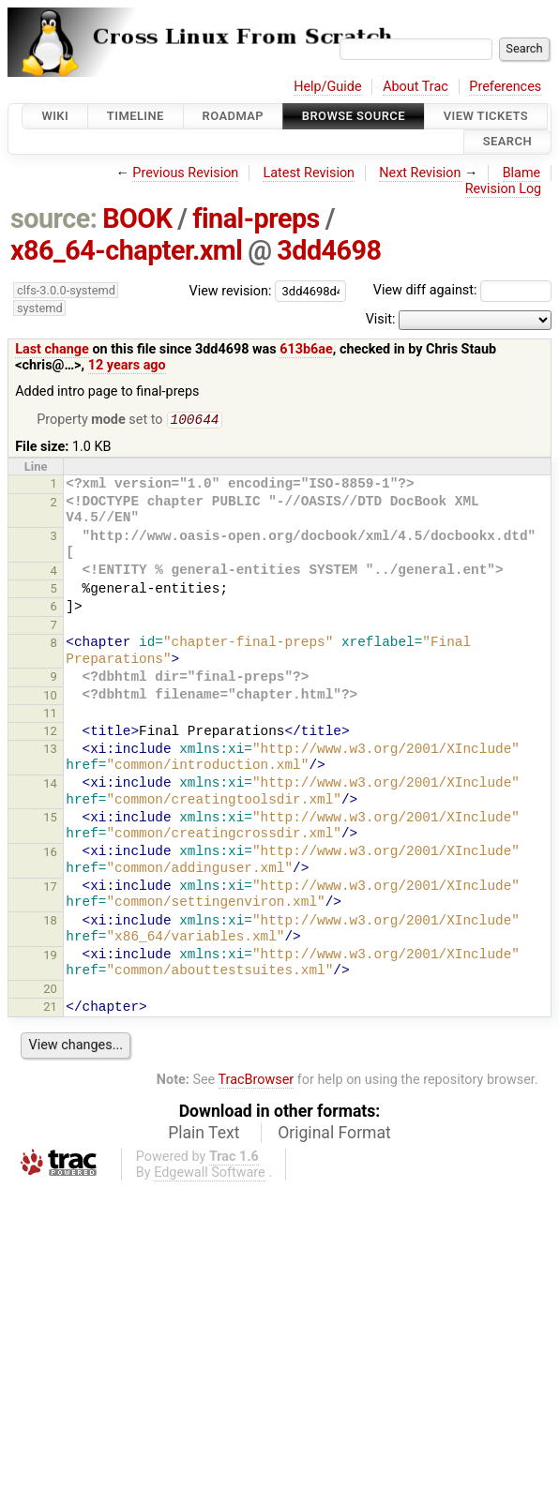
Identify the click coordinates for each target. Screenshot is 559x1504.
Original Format (334, 1134)
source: (54, 218)
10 (50, 697)
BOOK (137, 218)
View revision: (230, 290)
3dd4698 (329, 250)
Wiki (54, 116)
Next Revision (420, 173)
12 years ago (127, 365)
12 (50, 733)
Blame (522, 173)
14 (50, 785)
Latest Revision (309, 173)
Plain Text (203, 1134)
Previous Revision (185, 173)
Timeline (135, 116)
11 (50, 715)
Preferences (505, 87)
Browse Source (353, 116)
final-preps (256, 218)
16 (50, 854)
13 (50, 751)
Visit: (381, 319)
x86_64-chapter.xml (126, 250)
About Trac (415, 87)
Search (507, 142)
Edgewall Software (209, 1174)
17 (50, 888)
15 (50, 819)
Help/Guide (327, 87)
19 (50, 957)
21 (50, 1008)
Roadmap (233, 116)
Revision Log (503, 189)
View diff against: (462, 290)
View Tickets (486, 116)
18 (50, 922)
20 (50, 991)
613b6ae (306, 349)
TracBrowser (257, 1082)
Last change (52, 349)
